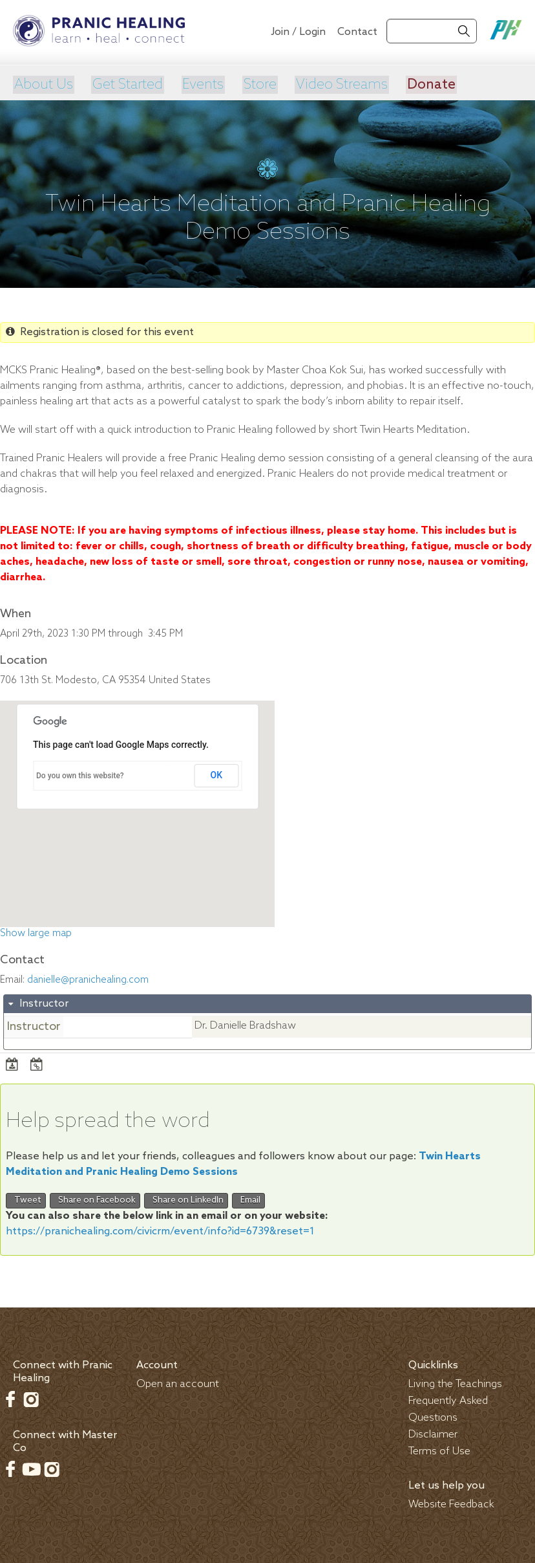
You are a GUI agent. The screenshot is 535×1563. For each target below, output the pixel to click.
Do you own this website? (80, 774)
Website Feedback (451, 1502)
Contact (357, 32)
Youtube (31, 1467)
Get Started (126, 84)
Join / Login (298, 32)
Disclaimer (432, 1432)
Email (248, 1199)
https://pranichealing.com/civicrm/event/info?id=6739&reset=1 (160, 1229)
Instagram (31, 1397)
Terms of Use (439, 1449)
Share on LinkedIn (186, 1199)
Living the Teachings (455, 1382)
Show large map (36, 932)
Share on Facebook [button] (95, 1199)
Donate (427, 84)
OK (217, 774)
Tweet (25, 1199)
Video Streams (338, 84)
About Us (42, 84)
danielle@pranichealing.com (88, 979)
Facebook (10, 1397)
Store (256, 84)
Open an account (177, 1382)
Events (201, 84)
